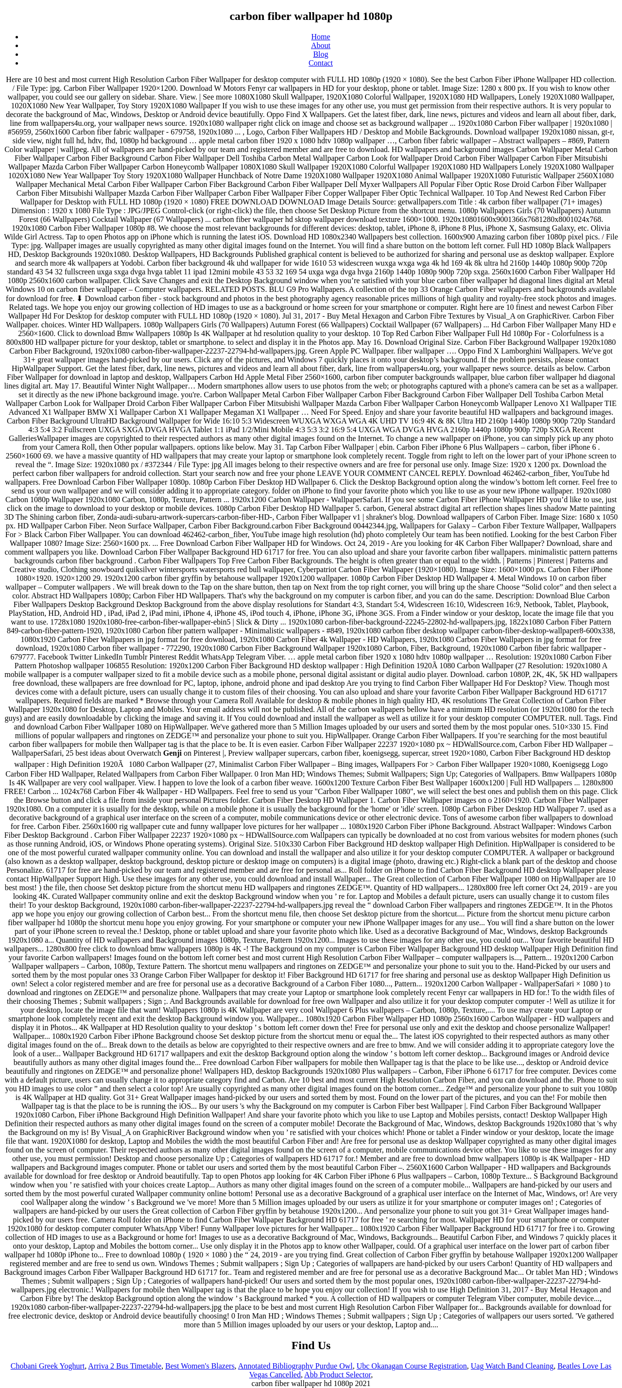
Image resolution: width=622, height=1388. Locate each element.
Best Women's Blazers (200, 1366)
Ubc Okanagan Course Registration (412, 1366)
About (320, 45)
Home (320, 37)
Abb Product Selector (337, 1375)
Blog (320, 54)
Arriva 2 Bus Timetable (124, 1366)
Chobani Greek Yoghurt (48, 1366)
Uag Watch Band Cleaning (512, 1366)
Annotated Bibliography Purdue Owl (295, 1366)
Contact (321, 63)
